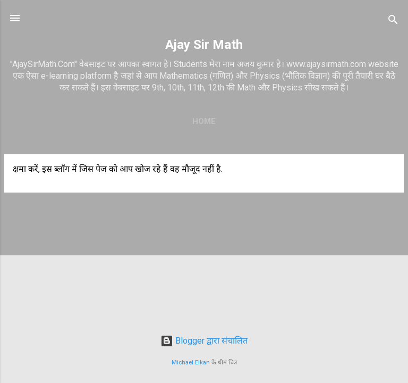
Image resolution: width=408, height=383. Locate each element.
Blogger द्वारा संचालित (204, 341)
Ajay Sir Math (204, 44)
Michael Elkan (191, 362)
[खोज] (393, 21)
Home (204, 121)
